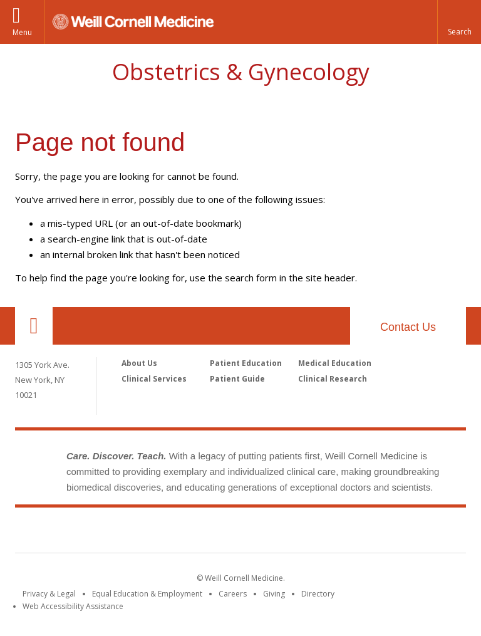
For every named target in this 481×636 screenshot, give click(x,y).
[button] (459, 22)
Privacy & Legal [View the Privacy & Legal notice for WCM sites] (49, 593)
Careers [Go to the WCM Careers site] (233, 593)
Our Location (34, 326)
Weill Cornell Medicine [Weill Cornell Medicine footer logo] (240, 532)
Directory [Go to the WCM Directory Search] (317, 593)
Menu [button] (22, 32)
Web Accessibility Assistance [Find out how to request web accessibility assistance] (73, 606)
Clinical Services (154, 378)
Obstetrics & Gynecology (241, 71)
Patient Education (246, 363)
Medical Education (334, 363)
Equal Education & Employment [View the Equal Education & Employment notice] (147, 593)
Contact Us (408, 327)
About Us (139, 363)
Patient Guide (237, 378)
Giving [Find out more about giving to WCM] (274, 593)
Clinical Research (332, 378)
